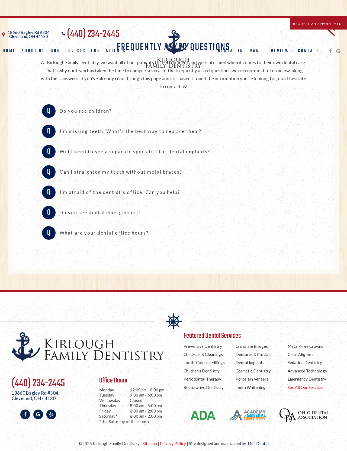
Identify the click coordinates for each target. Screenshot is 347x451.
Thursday (107, 405)
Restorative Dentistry (204, 387)
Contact (308, 51)
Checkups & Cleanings (203, 354)
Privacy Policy (173, 443)
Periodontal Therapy (202, 379)
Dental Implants (250, 362)
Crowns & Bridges (252, 346)
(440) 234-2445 (89, 34)
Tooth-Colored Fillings (204, 362)
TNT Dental (258, 443)
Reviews (282, 51)
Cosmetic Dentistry (253, 370)
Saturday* (108, 416)
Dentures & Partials (253, 354)
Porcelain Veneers (252, 379)
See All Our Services (306, 387)
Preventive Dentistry (203, 346)
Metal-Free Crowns (305, 346)
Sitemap (150, 443)
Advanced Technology (307, 370)
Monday (106, 389)
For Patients (108, 51)
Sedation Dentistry (305, 362)
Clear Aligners (300, 354)
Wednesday (109, 400)
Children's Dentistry (202, 370)
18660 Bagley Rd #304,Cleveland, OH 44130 (35, 395)
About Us (33, 51)
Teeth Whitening (251, 387)
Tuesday (106, 394)
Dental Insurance (241, 51)
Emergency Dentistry (307, 379)
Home (9, 51)
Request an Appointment (318, 23)
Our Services (68, 51)
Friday (105, 410)
